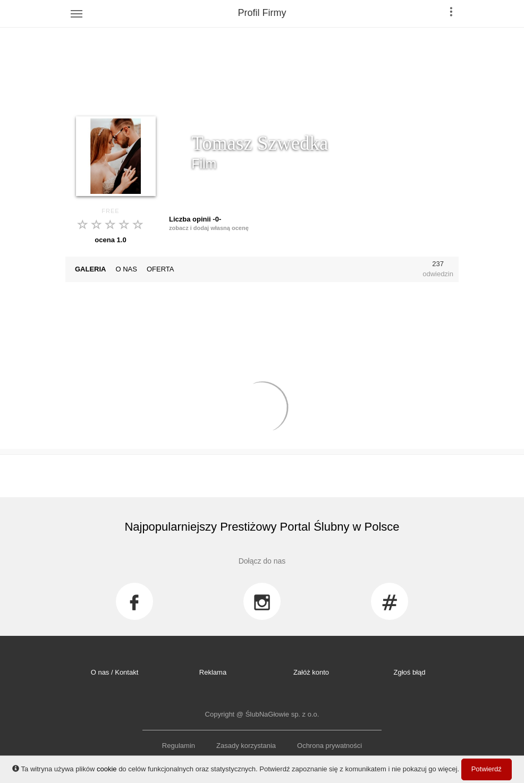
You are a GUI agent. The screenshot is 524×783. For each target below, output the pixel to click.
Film (203, 163)
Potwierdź (486, 769)
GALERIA (90, 269)
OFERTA (160, 269)
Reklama (212, 672)
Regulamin (178, 746)
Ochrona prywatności (329, 746)
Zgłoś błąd (410, 672)
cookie (107, 769)
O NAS (126, 269)
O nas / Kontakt (115, 672)
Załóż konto (311, 672)
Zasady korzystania (246, 746)
